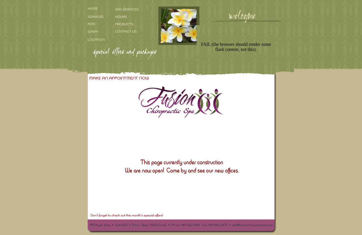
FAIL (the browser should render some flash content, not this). (236, 47)
